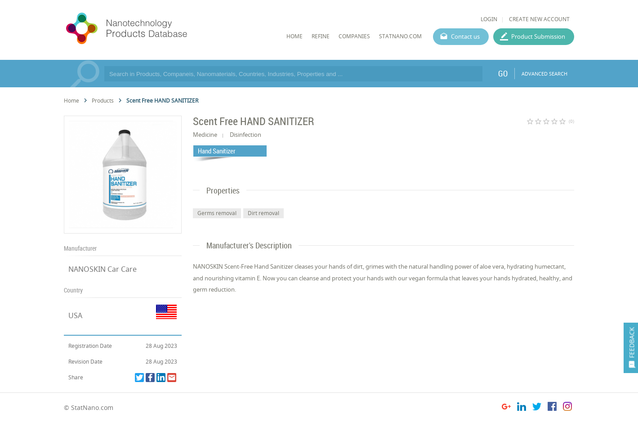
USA (75, 315)
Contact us (465, 36)
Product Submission (538, 36)
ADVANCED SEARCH (544, 73)
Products (103, 100)
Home (71, 100)
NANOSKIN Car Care (102, 269)
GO (503, 73)
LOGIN (489, 19)
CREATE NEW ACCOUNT (539, 19)
